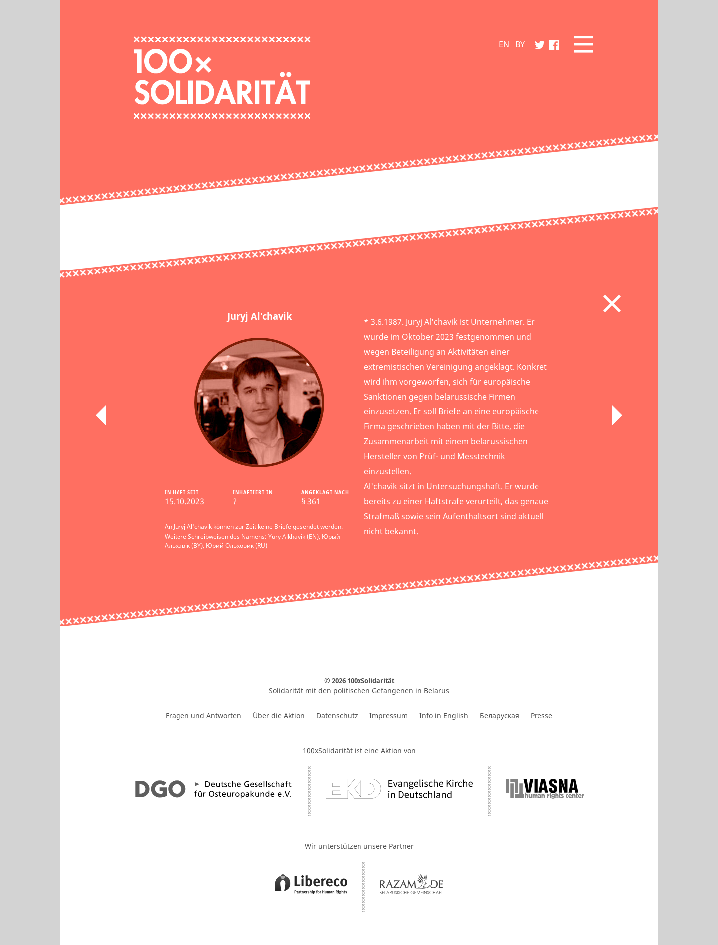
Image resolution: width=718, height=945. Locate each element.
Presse (541, 715)
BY (520, 44)
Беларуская (499, 715)
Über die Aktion (279, 715)
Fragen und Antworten (203, 715)
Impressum (388, 715)
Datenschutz (337, 715)
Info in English (443, 715)
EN (504, 44)
